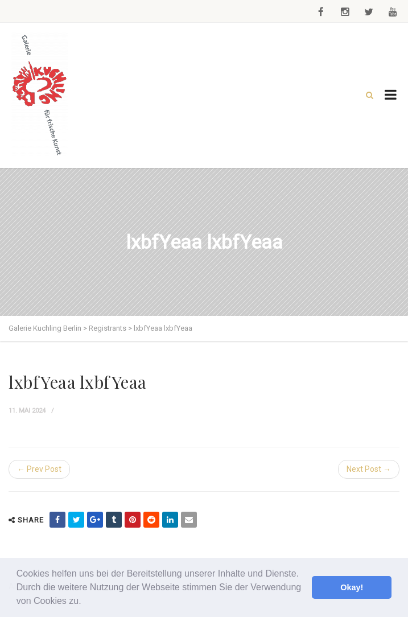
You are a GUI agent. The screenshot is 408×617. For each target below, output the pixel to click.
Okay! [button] (351, 587)
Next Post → (369, 469)
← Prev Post (39, 469)
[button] (85, 602)
